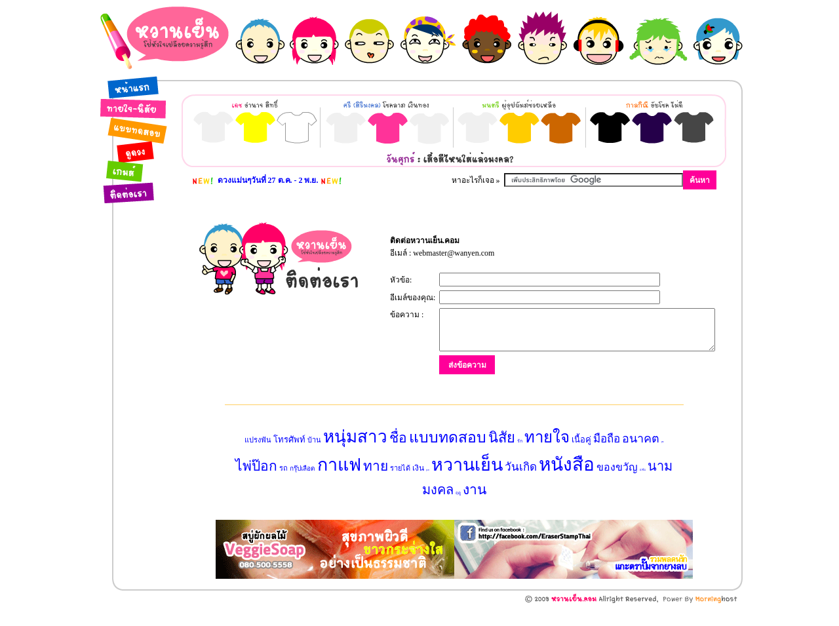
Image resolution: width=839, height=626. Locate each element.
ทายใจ (547, 456)
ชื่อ (398, 457)
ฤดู (458, 512)
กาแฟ (339, 484)
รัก (519, 460)
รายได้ (400, 487)
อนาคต (640, 457)
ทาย (375, 485)
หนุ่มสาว (355, 455)
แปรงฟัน (257, 459)
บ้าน (314, 459)
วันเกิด (521, 486)
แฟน (643, 488)
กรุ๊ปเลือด (302, 487)
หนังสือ (567, 483)
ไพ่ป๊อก (256, 485)
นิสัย (501, 456)
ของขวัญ (617, 486)
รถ (283, 487)
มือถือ (606, 458)
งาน (474, 509)
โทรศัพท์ (289, 458)
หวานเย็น (467, 484)
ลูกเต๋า (427, 489)
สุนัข (662, 460)
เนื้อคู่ (581, 458)
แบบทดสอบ (447, 456)
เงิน (418, 487)
